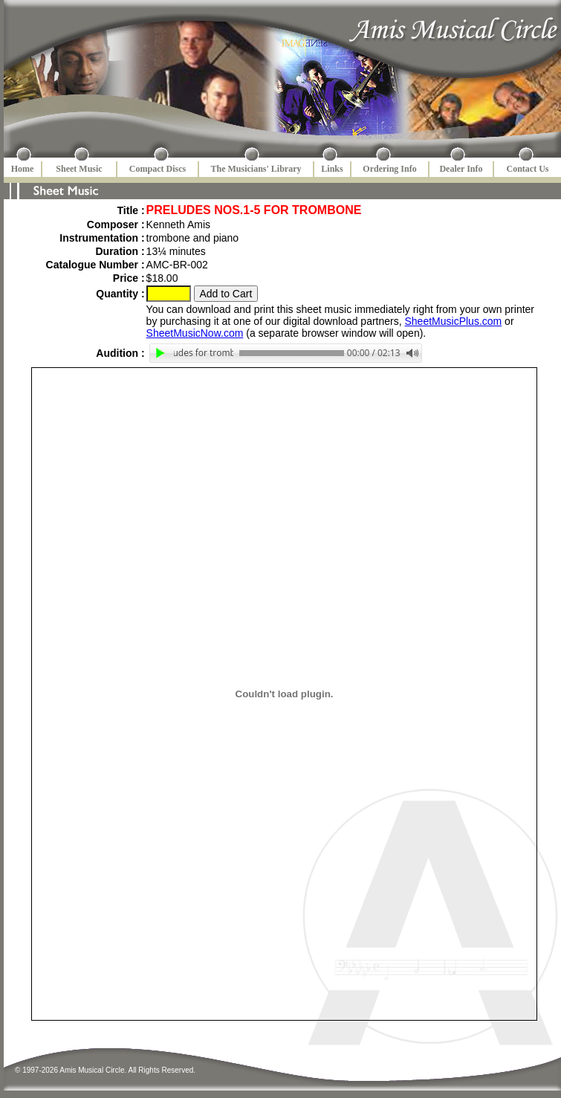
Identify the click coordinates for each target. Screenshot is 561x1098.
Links (332, 169)
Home (22, 169)
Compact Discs (157, 169)
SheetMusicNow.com (195, 333)
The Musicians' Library (255, 169)
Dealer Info (460, 169)
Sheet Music (79, 169)
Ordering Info (389, 169)
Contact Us (528, 169)
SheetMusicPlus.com (453, 321)
